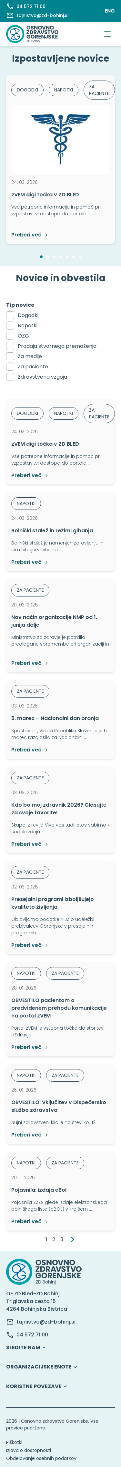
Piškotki (14, 1442)
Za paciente (33, 366)
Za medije (30, 356)
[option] (60, 159)
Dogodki (28, 315)
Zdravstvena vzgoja (42, 377)
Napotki (27, 325)
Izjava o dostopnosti (28, 1450)
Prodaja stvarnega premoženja (57, 346)
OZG (23, 335)
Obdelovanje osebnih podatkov (41, 1458)
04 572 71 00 (32, 1334)
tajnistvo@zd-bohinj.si (46, 1321)
